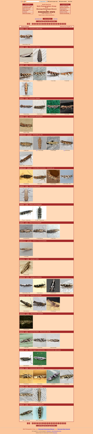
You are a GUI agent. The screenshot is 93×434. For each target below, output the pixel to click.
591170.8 (22, 277)
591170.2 (22, 295)
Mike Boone (55, 432)
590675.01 (23, 240)
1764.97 (29, 168)
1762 (26, 98)
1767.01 (29, 240)
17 (58, 23)
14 (51, 23)
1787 (26, 350)
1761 (26, 65)
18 (60, 23)
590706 (22, 350)
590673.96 (23, 168)
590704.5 (22, 313)
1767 (26, 222)
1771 (27, 277)
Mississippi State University (64, 429)
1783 (26, 331)
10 (42, 23)
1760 (26, 47)
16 (56, 23)
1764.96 (29, 134)
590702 (22, 331)
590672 (22, 116)
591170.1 (22, 259)
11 (45, 23)
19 (62, 23)
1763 (26, 116)
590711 (22, 368)
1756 (26, 28)
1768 (27, 259)
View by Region (47, 18)
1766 (26, 204)
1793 (26, 386)
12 (47, 23)
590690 (22, 204)
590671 (22, 98)
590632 (22, 47)
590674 (22, 186)
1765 (26, 186)
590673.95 (23, 134)
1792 (26, 368)
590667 (22, 28)
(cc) (64, 150)
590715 (22, 404)
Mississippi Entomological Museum (46, 429)
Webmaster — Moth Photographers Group (54, 431)
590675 (22, 222)
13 (49, 23)
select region (55, 18)
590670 (22, 65)
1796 (26, 404)
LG (36, 150)
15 (54, 23)
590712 (22, 386)
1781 (27, 313)
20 (65, 23)
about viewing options (38, 18)
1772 (27, 295)
